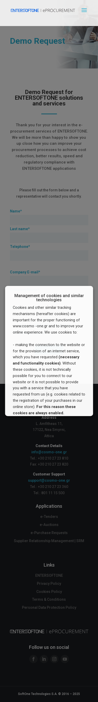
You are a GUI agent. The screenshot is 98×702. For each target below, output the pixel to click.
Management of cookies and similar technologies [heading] (49, 298)
